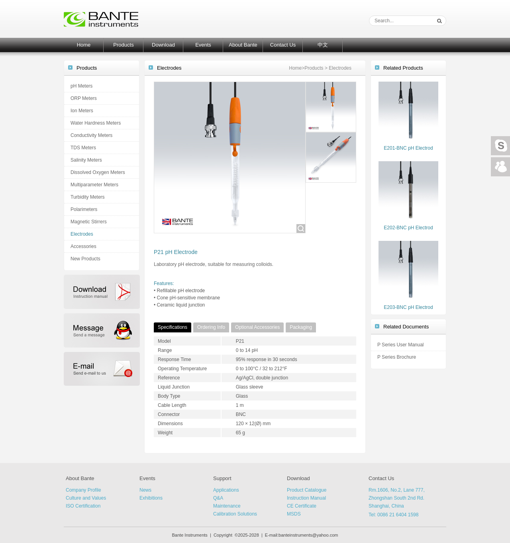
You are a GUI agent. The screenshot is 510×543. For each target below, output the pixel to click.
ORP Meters (84, 98)
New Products (85, 259)
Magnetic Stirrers (89, 222)
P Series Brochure (396, 357)
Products (123, 45)
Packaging (301, 327)
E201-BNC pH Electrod (408, 148)
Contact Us (283, 45)
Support (222, 478)
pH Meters (81, 86)
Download (163, 45)
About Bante (243, 45)
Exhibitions (151, 498)
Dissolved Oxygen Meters (98, 172)
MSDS (294, 514)
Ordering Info (211, 327)
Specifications (172, 327)
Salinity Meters (86, 160)
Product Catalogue (306, 490)
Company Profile (83, 490)
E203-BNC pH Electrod (408, 307)
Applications (226, 490)
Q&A (218, 498)
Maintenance (227, 506)
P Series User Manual (400, 345)
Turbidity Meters (88, 197)
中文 (323, 45)
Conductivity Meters (91, 135)
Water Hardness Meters (96, 123)
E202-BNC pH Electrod (408, 227)
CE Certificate (301, 506)
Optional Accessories (257, 327)
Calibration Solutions (235, 514)
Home (84, 45)
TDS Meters (83, 147)
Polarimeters (84, 209)
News (145, 490)
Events (203, 45)
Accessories (83, 246)
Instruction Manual (306, 498)
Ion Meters (82, 110)
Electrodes (82, 234)
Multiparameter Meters (94, 185)
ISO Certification (83, 506)
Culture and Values (86, 498)
